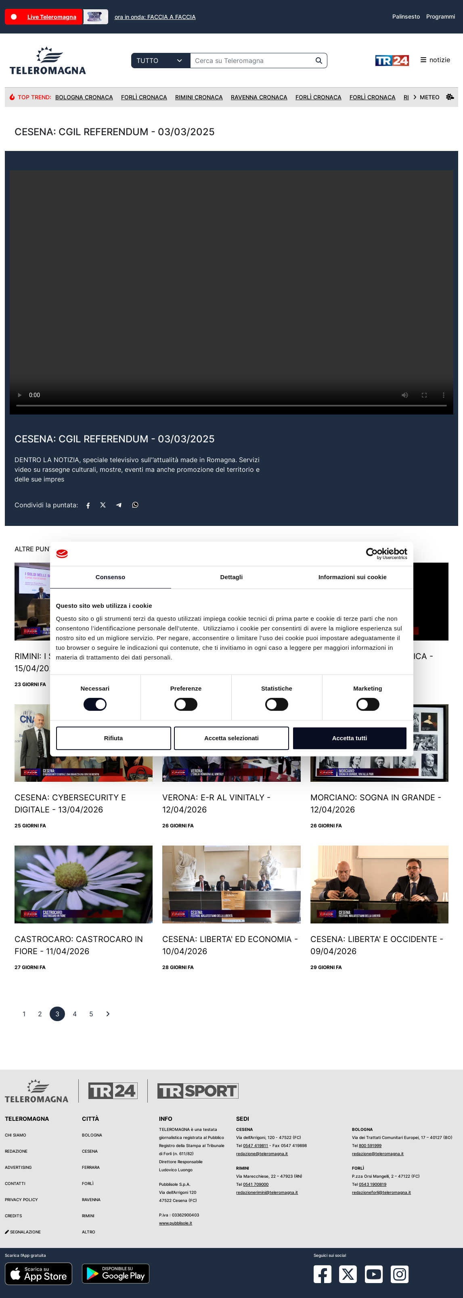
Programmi (440, 16)
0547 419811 (255, 1145)
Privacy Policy (21, 1199)
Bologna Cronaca (84, 97)
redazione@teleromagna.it (262, 1153)
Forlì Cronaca (144, 97)
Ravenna (91, 1199)
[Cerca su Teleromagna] (250, 60)
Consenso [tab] (110, 577)
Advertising (18, 1167)
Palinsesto (406, 16)
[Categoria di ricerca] (161, 60)
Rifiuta (113, 738)
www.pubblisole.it (175, 1223)
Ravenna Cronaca (259, 97)
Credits (13, 1215)
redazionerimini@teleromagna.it (267, 1192)
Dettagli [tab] (231, 577)
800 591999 (370, 1145)
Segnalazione (23, 1231)
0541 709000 (255, 1184)
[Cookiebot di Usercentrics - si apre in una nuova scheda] (372, 554)
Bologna (92, 1135)
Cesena (90, 1151)
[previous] (24, 1014)
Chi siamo (15, 1135)
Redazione (16, 1151)
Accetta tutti (349, 738)
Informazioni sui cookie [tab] (352, 577)
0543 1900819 (372, 1184)
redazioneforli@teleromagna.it (381, 1192)
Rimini (88, 1215)
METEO (433, 97)
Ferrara (91, 1167)
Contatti (15, 1183)
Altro (88, 1231)
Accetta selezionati (231, 738)
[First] (108, 1014)
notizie (412, 60)
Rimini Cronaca (199, 97)
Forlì (88, 1183)
